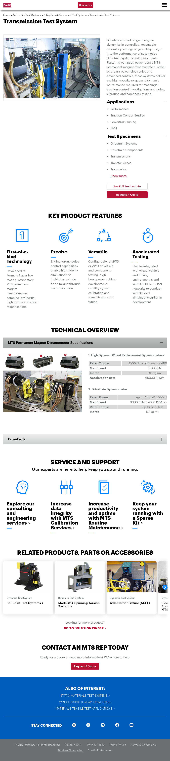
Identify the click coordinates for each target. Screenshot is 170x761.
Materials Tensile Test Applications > (85, 709)
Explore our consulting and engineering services (21, 513)
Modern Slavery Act (70, 750)
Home (6, 15)
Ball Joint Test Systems (25, 603)
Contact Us (85, 4)
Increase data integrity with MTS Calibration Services (64, 515)
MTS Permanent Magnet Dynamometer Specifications (50, 343)
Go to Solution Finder (85, 628)
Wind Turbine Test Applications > (85, 702)
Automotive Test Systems (27, 15)
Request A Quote (127, 194)
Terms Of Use (117, 745)
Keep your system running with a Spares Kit (147, 513)
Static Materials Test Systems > (85, 696)
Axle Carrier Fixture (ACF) (130, 603)
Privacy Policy (95, 745)
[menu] (164, 5)
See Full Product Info (127, 186)
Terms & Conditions (143, 745)
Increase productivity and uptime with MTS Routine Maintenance (103, 515)
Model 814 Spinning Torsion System (79, 605)
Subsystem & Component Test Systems (65, 15)
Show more (119, 176)
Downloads (17, 439)
